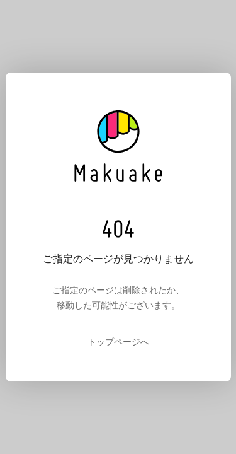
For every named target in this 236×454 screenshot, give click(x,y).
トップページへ (118, 342)
